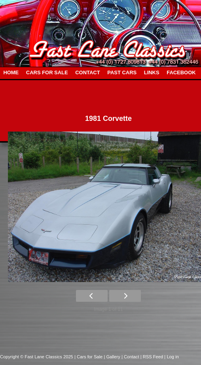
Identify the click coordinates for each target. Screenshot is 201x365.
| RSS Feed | (153, 356)
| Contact (130, 356)
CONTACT (87, 72)
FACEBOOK (181, 72)
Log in (172, 356)
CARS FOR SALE (47, 72)
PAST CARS (122, 72)
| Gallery (112, 356)
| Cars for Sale (89, 356)
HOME (11, 72)
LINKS (151, 72)
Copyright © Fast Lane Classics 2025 (37, 356)
